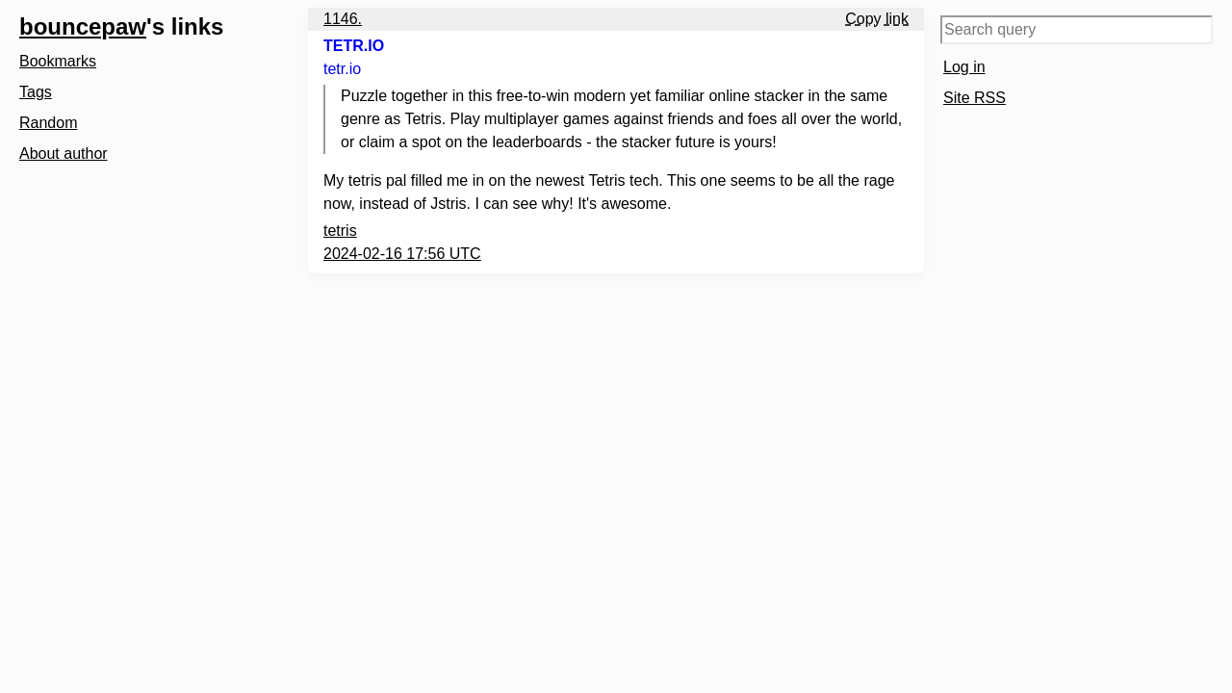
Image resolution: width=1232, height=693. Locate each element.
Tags (35, 92)
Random (48, 123)
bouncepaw (82, 26)
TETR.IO (353, 46)
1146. (342, 19)
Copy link (877, 19)
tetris (340, 230)
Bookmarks (57, 61)
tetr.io (342, 69)
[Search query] (1076, 29)
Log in (964, 67)
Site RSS (974, 98)
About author (63, 153)
